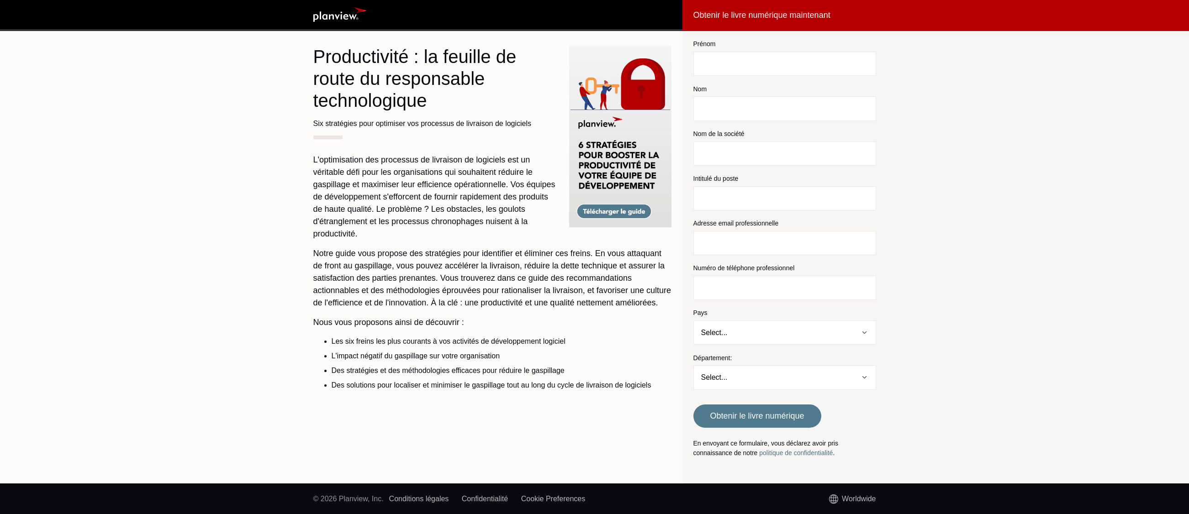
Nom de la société (719, 133)
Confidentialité (485, 499)
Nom (700, 89)
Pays (700, 312)
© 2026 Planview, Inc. (348, 499)
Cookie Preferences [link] (553, 499)
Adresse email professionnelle (736, 223)
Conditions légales (419, 499)
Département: (712, 358)
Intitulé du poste (716, 178)
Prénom (704, 43)
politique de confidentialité (796, 452)
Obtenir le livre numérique (757, 415)
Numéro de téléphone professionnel (744, 268)
